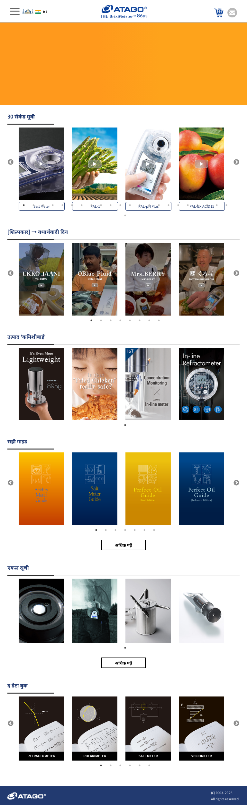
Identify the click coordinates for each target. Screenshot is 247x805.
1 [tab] (24, 205)
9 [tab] (101, 205)
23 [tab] (125, 215)
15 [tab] (159, 205)
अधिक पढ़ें (123, 545)
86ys (124, 12)
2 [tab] (33, 205)
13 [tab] (139, 205)
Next (236, 162)
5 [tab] (62, 205)
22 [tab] (226, 205)
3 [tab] (43, 205)
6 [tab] (72, 205)
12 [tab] (130, 205)
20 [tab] (207, 205)
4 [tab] (53, 205)
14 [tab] (149, 205)
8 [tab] (91, 205)
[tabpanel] (45, 169)
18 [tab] (188, 205)
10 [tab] (110, 205)
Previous (10, 162)
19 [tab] (197, 205)
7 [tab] (81, 205)
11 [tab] (120, 205)
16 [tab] (168, 205)
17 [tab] (178, 205)
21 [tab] (217, 205)
